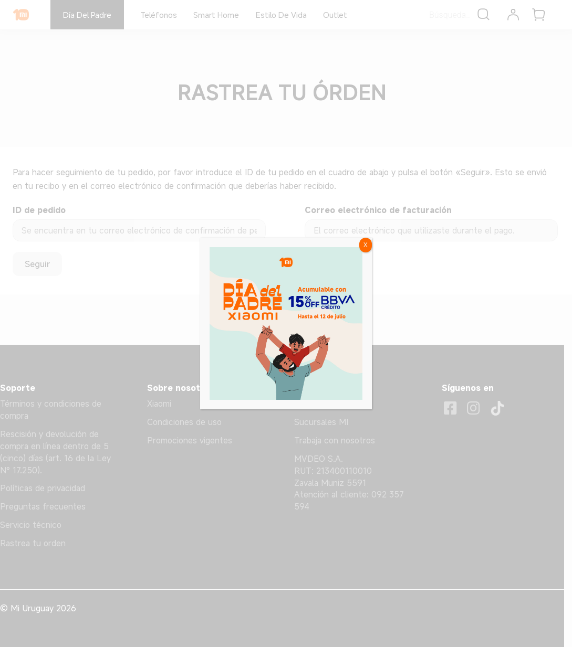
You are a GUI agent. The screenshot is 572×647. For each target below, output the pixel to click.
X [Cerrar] (365, 245)
